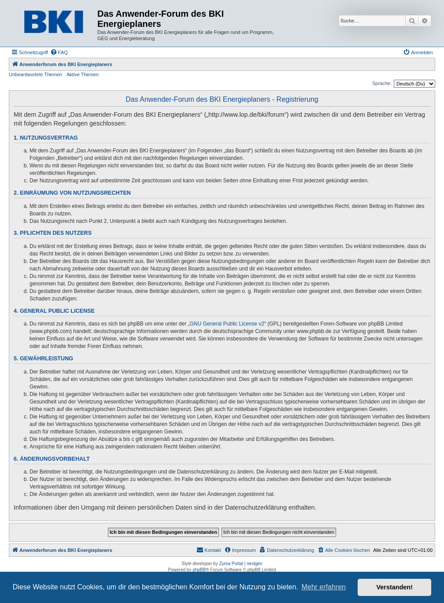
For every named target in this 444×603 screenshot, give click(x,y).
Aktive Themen (83, 74)
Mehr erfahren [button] (323, 587)
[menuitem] (59, 52)
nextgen (255, 563)
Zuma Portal (231, 563)
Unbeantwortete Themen (35, 74)
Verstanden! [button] (395, 587)
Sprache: (382, 83)
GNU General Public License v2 (227, 324)
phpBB (199, 569)
